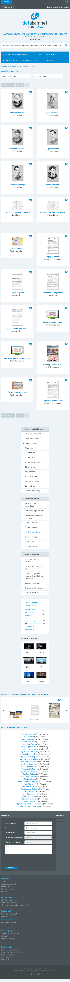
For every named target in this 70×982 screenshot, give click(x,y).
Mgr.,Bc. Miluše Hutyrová (29, 759)
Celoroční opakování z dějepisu (17, 212)
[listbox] (16, 76)
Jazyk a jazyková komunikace (31, 505)
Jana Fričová (30, 794)
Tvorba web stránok (19, 973)
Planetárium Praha (8, 925)
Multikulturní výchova (32, 583)
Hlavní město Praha (54, 722)
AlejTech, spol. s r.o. (50, 973)
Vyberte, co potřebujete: (13, 845)
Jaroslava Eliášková (29, 772)
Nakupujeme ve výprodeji (53, 293)
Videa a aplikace (31, 443)
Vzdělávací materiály (8, 887)
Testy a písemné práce (33, 462)
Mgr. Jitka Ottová (29, 799)
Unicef (3, 919)
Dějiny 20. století (52, 257)
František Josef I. (52, 113)
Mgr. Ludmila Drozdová (29, 754)
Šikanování (5, 939)
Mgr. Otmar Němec (29, 752)
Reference (5, 889)
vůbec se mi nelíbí (30, 622)
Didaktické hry (30, 453)
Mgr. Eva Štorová (28, 742)
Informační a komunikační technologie (34, 517)
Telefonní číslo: (10, 835)
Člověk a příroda (31, 527)
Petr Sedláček (29, 739)
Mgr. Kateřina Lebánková (29, 809)
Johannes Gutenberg (17, 149)
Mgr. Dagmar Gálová (30, 789)
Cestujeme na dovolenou (17, 329)
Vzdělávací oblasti (15, 66)
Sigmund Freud (53, 149)
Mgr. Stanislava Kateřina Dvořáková (29, 807)
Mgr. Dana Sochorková (29, 767)
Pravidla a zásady (7, 941)
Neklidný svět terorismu (52, 365)
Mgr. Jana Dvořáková (29, 764)
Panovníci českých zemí (52, 322)
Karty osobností (30, 472)
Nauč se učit (17, 248)
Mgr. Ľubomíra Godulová (29, 792)
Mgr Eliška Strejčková (29, 779)
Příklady (4, 963)
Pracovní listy (30, 457)
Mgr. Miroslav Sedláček (29, 774)
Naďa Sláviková (30, 787)
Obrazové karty (30, 467)
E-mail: (7, 830)
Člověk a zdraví (30, 542)
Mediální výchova (31, 593)
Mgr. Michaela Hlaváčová (29, 762)
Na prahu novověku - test (53, 401)
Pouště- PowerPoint (15, 722)
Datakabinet (5, 66)
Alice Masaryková (53, 185)
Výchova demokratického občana (34, 567)
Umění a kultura (31, 546)
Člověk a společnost (32, 532)
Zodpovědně (5, 960)
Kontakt (4, 894)
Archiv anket (28, 629)
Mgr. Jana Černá (29, 782)
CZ (67, 2)
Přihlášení (7, 2)
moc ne (27, 619)
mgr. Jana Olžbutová (29, 747)
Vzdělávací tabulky (32, 439)
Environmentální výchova (34, 588)
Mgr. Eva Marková (29, 777)
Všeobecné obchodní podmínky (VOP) (15, 908)
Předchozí (6, 85)
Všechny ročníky (41, 76)
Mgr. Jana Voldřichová (29, 802)
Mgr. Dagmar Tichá (29, 749)
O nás (3, 884)
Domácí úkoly (30, 486)
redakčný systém (33, 973)
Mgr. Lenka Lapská (29, 737)
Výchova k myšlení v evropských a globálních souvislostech (34, 576)
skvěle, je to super (30, 609)
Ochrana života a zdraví (10, 936)
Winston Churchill (17, 113)
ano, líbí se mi (29, 612)
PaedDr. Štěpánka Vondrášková (30, 784)
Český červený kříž (8, 917)
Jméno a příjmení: (11, 826)
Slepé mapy (29, 448)
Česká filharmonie (7, 922)
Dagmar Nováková (30, 804)
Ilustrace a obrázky (32, 481)
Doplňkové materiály (32, 491)
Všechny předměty (10, 76)
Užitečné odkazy (7, 903)
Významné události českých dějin (17, 358)
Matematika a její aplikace (34, 511)
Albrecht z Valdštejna (17, 185)
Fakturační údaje (7, 892)
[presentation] (23, 862)
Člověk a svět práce (32, 537)
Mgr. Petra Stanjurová (29, 769)
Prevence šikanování (9, 953)
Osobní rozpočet (17, 293)
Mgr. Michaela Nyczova (30, 797)
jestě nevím (28, 615)
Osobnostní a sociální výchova (33, 560)
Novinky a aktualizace (33, 434)
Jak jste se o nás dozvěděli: (14, 840)
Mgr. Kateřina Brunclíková (29, 757)
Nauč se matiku (7, 958)
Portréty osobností (31, 476)
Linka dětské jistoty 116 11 (11, 955)
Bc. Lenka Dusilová (29, 744)
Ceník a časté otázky (9, 905)
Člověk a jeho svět (31, 523)
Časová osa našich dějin (17, 392)
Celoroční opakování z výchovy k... (52, 212)
